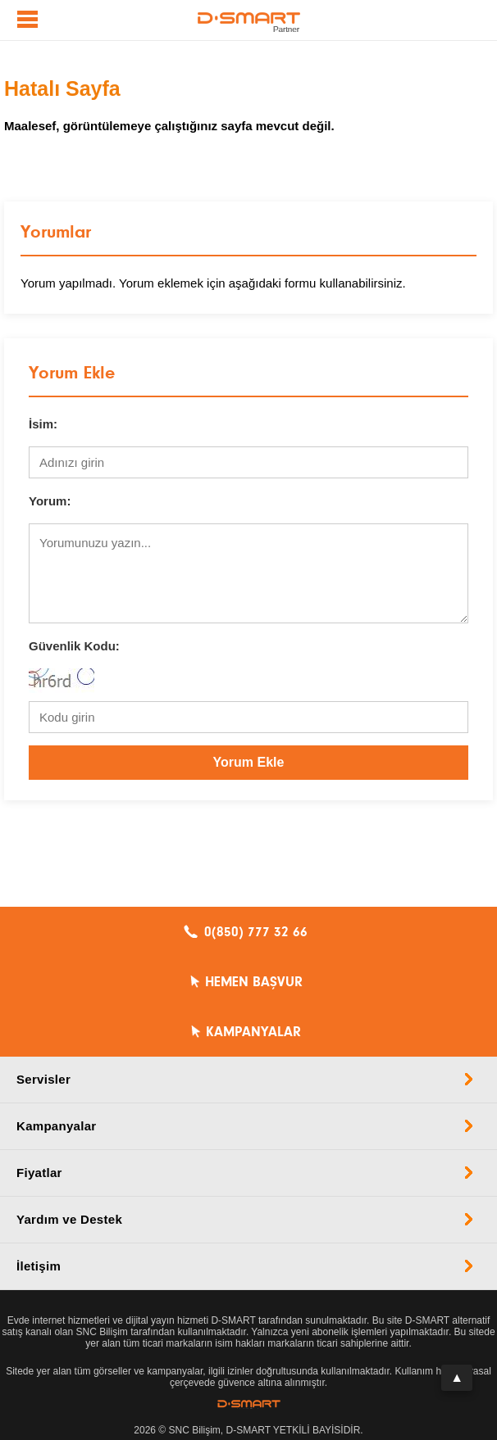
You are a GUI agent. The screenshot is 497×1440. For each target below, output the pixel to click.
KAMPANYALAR (253, 1032)
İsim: (43, 424)
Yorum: (50, 501)
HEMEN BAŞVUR (254, 982)
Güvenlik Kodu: (74, 646)
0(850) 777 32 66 (256, 932)
